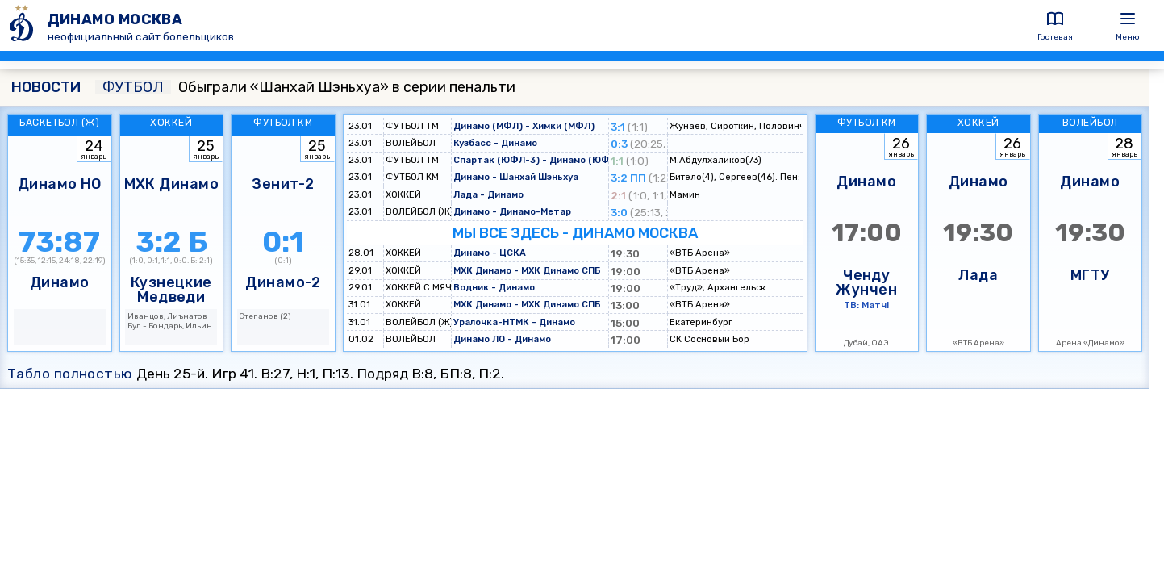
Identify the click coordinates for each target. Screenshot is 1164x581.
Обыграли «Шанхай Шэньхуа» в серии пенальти (305, 87)
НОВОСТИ (46, 87)
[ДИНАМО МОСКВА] (24, 25)
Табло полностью (70, 374)
